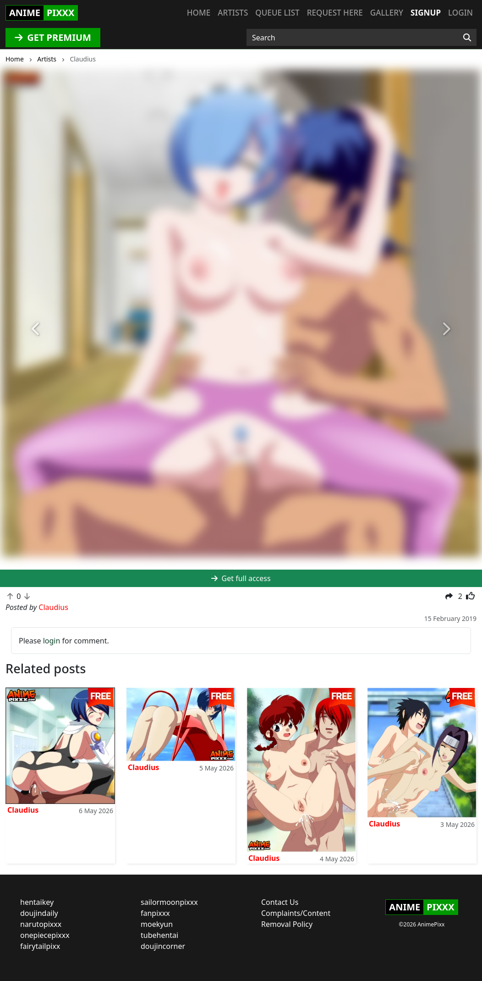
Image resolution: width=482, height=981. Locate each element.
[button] (36, 329)
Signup (426, 12)
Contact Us (279, 902)
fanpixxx (155, 913)
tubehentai (159, 935)
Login (460, 12)
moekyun (157, 924)
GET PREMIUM (53, 37)
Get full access (240, 578)
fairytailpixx (40, 946)
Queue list (277, 12)
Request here (335, 12)
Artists (233, 12)
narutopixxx (40, 924)
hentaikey (37, 902)
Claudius (22, 810)
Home (198, 12)
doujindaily (39, 913)
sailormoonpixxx (169, 902)
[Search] (467, 37)
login (51, 641)
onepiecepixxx (45, 935)
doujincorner (163, 946)
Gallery (386, 12)
